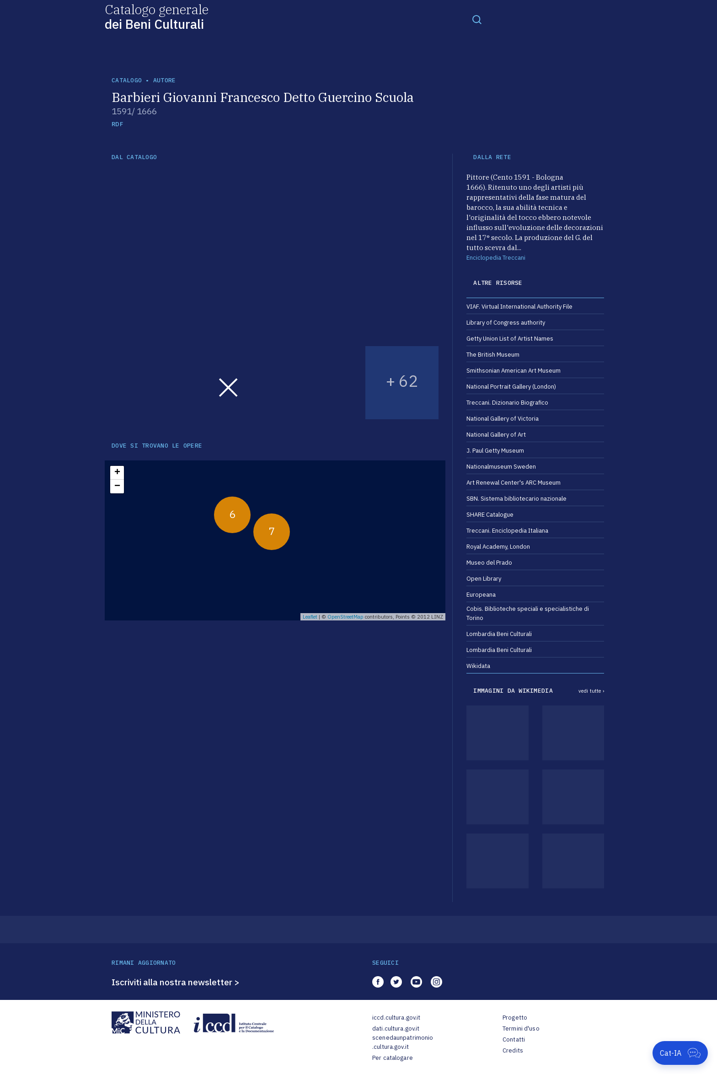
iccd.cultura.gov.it (396, 1017)
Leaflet (310, 617)
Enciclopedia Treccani (495, 258)
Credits (513, 1050)
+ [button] (117, 473)
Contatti (514, 1039)
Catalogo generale (157, 16)
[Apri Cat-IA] (680, 1053)
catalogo (127, 80)
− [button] (117, 486)
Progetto (515, 1017)
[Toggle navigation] (477, 19)
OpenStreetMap (345, 617)
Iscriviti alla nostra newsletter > (176, 982)
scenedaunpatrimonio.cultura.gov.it (402, 1042)
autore (164, 80)
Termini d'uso (521, 1028)
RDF (117, 124)
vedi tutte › (591, 691)
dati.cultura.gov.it (395, 1028)
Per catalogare (392, 1058)
